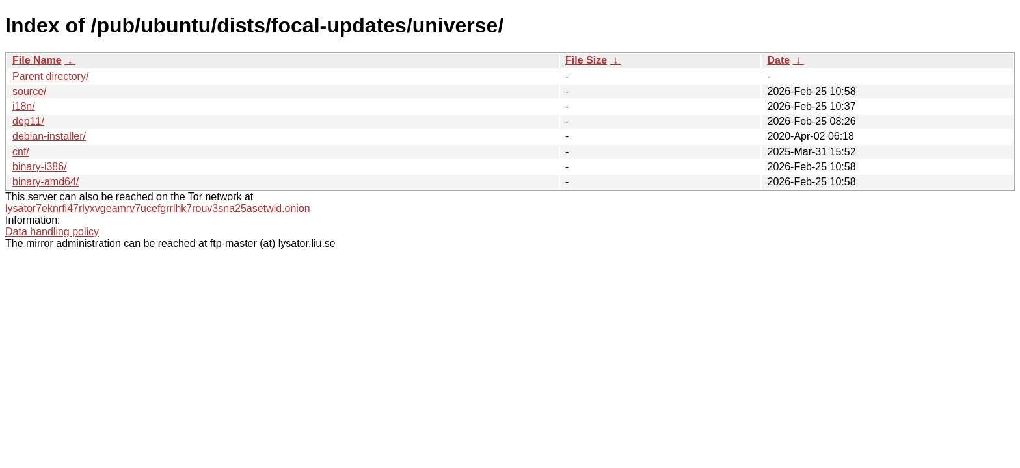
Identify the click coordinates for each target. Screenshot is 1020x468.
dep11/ (28, 121)
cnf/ (20, 151)
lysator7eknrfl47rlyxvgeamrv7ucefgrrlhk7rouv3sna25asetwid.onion (157, 208)
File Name (37, 60)
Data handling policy (52, 231)
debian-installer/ (49, 136)
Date (778, 60)
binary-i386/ (39, 166)
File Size (586, 60)
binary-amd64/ (45, 181)
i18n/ (23, 106)
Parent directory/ (50, 76)
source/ (29, 91)
